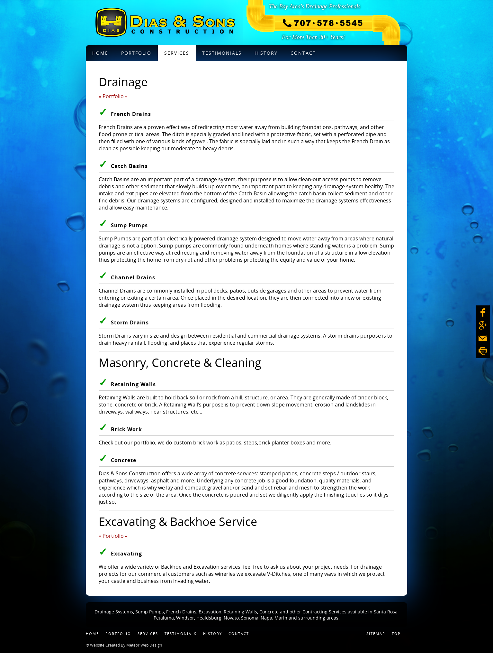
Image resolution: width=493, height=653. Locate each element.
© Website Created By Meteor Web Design (124, 645)
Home (92, 633)
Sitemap (375, 633)
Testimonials (181, 633)
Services (148, 633)
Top (396, 633)
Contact (239, 633)
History (212, 633)
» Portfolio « (113, 96)
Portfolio (118, 633)
